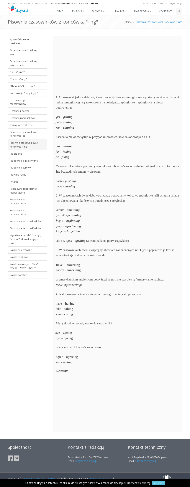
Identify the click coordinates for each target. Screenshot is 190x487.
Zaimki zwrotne (18, 275)
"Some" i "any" (18, 79)
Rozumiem (158, 483)
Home (59, 11)
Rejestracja (176, 3)
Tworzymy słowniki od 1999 (23, 3)
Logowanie (160, 3)
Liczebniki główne (20, 111)
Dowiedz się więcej (138, 483)
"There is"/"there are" (22, 86)
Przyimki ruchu (18, 174)
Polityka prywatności (100, 478)
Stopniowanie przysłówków (25, 221)
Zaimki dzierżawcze (21, 250)
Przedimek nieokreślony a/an (23, 52)
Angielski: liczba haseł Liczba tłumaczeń (69, 3)
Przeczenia (16, 153)
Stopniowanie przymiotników (18, 201)
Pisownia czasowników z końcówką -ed (24, 134)
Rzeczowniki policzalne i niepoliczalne (23, 190)
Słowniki (100, 11)
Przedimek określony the (24, 160)
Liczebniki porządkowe (22, 118)
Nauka (121, 11)
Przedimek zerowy (20, 167)
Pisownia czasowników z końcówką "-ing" (24, 144)
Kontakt (165, 11)
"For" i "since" (17, 72)
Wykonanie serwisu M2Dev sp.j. (39, 478)
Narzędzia (142, 11)
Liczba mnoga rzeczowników (18, 102)
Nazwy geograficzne (21, 125)
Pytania (14, 181)
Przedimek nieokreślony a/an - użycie (23, 63)
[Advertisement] (27, 337)
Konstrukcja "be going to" (24, 93)
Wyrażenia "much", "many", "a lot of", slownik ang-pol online (25, 239)
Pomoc (147, 3)
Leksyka (78, 11)
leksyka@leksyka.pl (86, 461)
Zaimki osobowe (19, 257)
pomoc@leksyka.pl (146, 461)
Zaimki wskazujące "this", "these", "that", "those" (24, 266)
